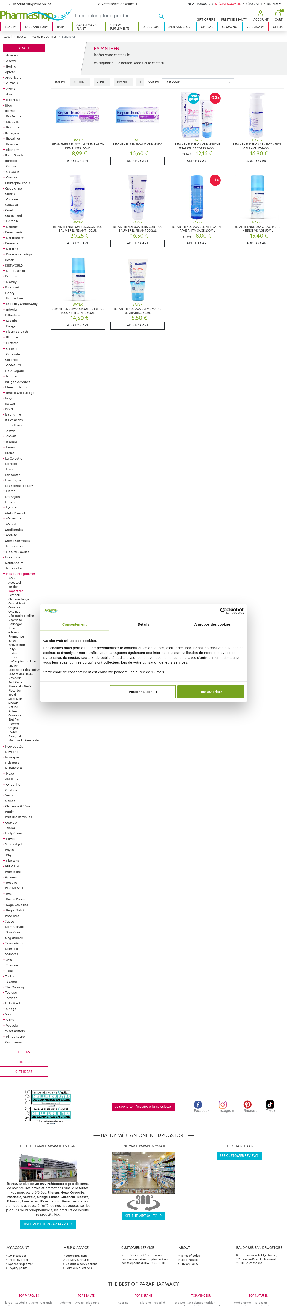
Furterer (12, 343)
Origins (13, 728)
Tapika (10, 828)
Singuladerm (14, 938)
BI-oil (8, 105)
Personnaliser (143, 691)
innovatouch (16, 645)
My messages (17, 1256)
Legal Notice (189, 1260)
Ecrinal (12, 628)
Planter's (12, 860)
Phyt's (9, 850)
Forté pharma (241, 1303)
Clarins (10, 194)
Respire (11, 882)
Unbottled (12, 1003)
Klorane (12, 442)
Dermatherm (15, 238)
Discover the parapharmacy (48, 1224)
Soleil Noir (15, 699)
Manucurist (14, 518)
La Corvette (13, 458)
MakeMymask (15, 513)
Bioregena (12, 133)
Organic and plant (86, 26)
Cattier (11, 166)
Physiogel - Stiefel (20, 686)
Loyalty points (17, 1268)
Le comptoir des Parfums (25, 670)
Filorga (11, 326)
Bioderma (13, 127)
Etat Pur (13, 719)
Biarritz (10, 111)
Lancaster (12, 475)
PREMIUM (12, 866)
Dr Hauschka (15, 271)
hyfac (12, 641)
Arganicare (13, 77)
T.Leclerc (12, 965)
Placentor (14, 690)
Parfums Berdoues (18, 817)
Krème (9, 453)
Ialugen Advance (17, 382)
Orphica (11, 790)
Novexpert (12, 757)
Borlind (11, 66)
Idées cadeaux (16, 387)
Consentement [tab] (74, 624)
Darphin (12, 221)
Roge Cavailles (17, 905)
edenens (14, 632)
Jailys (12, 649)
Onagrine (13, 784)
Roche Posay (15, 899)
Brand (122, 82)
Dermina (12, 248)
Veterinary (255, 27)
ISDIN (9, 409)
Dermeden (12, 243)
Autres (12, 711)
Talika (9, 976)
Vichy (10, 1020)
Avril (9, 94)
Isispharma (13, 414)
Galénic (11, 349)
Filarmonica (16, 636)
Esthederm (12, 315)
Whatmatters (15, 1031)
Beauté (24, 48)
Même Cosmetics (17, 541)
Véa (8, 1014)
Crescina (14, 607)
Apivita (10, 72)
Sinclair (13, 703)
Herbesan (260, 1303)
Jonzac (10, 431)
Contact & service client (81, 1264)
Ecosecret (12, 287)
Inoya (9, 398)
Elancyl (10, 293)
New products (199, 4)
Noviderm (14, 678)
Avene (10, 88)
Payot (10, 839)
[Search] (115, 16)
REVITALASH (14, 888)
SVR (9, 959)
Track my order (18, 1260)
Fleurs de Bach (17, 331)
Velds (9, 795)
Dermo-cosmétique (20, 254)
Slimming (229, 27)
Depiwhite (15, 620)
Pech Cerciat (16, 682)
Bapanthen (15, 591)
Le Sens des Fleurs (20, 674)
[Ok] (162, 16)
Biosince (12, 144)
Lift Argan (12, 497)
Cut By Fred (13, 216)
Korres (10, 447)
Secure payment (76, 1256)
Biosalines (13, 138)
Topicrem (11, 992)
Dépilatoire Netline (21, 616)
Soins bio (11, 949)
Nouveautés (14, 746)
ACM (11, 578)
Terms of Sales (190, 1256)
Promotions (13, 872)
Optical (207, 27)
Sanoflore (13, 932)
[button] (260, 16)
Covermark (15, 715)
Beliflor (13, 587)
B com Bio (13, 100)
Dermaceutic (14, 232)
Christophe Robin (17, 183)
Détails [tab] (143, 624)
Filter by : (59, 82)
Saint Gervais (14, 927)
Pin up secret (15, 1036)
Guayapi (11, 822)
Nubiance (12, 762)
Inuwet (10, 404)
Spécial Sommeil (228, 4)
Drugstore (151, 27)
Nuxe (10, 773)
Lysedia (11, 507)
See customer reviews (239, 1156)
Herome (13, 724)
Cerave (11, 177)
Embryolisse (14, 298)
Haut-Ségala (14, 371)
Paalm (9, 812)
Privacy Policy (189, 1264)
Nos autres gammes (44, 37)
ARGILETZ (12, 779)
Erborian (12, 309)
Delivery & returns (77, 1260)
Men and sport (180, 27)
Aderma (12, 55)
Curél (9, 210)
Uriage (11, 1009)
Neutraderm (14, 563)
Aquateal (14, 583)
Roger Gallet (15, 910)
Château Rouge (18, 599)
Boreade (11, 161)
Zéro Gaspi (254, 4)
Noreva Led (14, 568)
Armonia (12, 83)
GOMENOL (14, 365)
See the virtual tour (143, 1216)
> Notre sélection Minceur (117, 4)
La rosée (11, 464)
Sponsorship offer (20, 1264)
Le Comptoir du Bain (22, 661)
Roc (9, 893)
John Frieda (14, 425)
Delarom (12, 227)
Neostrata (12, 557)
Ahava (11, 61)
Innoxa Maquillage (20, 393)
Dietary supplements (120, 26)
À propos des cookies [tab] (212, 624)
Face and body (36, 27)
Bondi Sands (14, 155)
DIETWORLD (14, 265)
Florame (12, 337)
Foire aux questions (79, 1268)
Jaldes (12, 653)
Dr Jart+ (11, 276)
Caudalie (13, 172)
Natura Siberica (17, 552)
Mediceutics (14, 530)
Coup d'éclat (16, 603)
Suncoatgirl (13, 844)
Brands (272, 4)
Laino (10, 469)
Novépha (12, 752)
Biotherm (12, 150)
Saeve (9, 921)
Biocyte (180, 1303)
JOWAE (10, 436)
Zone (101, 82)
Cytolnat (14, 612)
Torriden (11, 998)
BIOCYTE (12, 122)
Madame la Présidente (23, 740)
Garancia (12, 360)
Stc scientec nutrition (201, 1303)
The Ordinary (15, 987)
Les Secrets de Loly (19, 486)
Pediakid (159, 1303)
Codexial (11, 205)
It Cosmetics (14, 420)
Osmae (10, 801)
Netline (13, 707)
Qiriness (11, 877)
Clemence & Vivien (18, 806)
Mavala (12, 524)
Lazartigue (13, 480)
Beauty (10, 27)
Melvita (11, 535)
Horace (11, 376)
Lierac (10, 491)
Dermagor (15, 624)
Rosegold (14, 736)
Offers (278, 27)
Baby (61, 27)
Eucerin (11, 320)
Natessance (15, 546)
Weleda (12, 1025)
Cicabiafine (13, 188)
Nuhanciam (13, 768)
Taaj (9, 971)
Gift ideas (23, 1072)
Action (79, 82)
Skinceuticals (14, 943)
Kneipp (13, 666)
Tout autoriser (210, 691)
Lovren (12, 732)
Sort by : (154, 82)
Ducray (11, 282)
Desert (9, 260)
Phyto (10, 855)
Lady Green (13, 833)
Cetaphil (14, 595)
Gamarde (13, 354)
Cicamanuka (14, 1042)
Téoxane (11, 982)
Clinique (12, 199)
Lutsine (10, 502)
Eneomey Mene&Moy (22, 304)
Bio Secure (13, 116)
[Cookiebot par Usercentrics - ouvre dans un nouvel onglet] (223, 611)
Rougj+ (13, 695)
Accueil (7, 37)
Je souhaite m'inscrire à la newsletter (143, 1106)
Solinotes (11, 954)
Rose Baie (12, 916)
